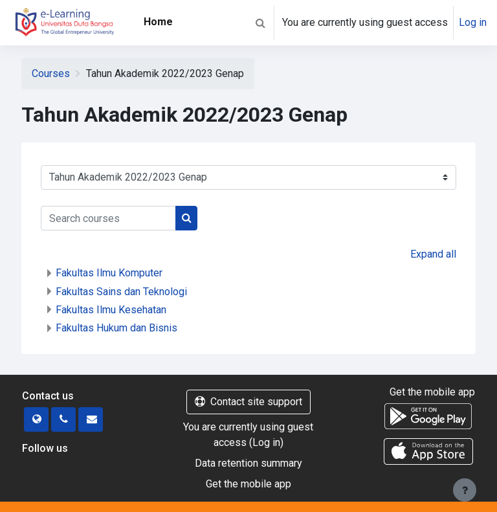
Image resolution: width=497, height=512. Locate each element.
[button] (260, 22)
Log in (473, 22)
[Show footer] (464, 490)
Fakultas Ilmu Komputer (109, 273)
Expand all (433, 254)
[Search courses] (108, 218)
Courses (51, 73)
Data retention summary (248, 463)
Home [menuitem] (158, 22)
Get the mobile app (248, 484)
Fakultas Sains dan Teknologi (121, 291)
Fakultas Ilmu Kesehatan (111, 310)
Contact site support (248, 401)
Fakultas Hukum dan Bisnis (116, 328)
